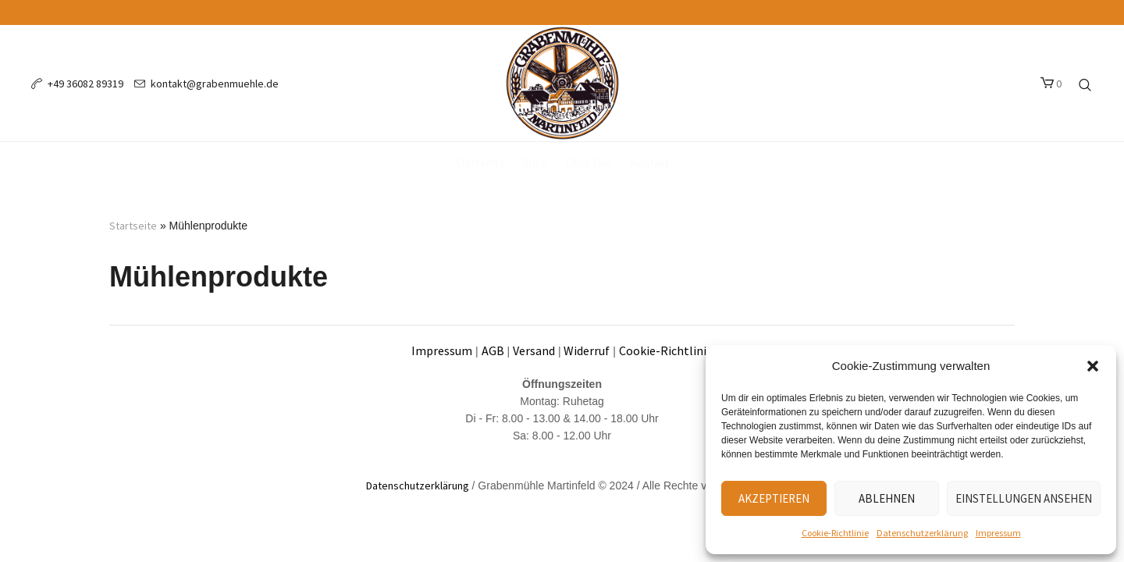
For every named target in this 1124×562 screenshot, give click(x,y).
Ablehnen (887, 498)
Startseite (133, 226)
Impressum (998, 533)
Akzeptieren (773, 498)
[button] (1093, 366)
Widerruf (587, 350)
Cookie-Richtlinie (835, 533)
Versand (534, 350)
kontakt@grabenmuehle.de (215, 83)
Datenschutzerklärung (922, 533)
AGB (493, 350)
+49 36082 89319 (85, 83)
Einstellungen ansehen (1023, 498)
